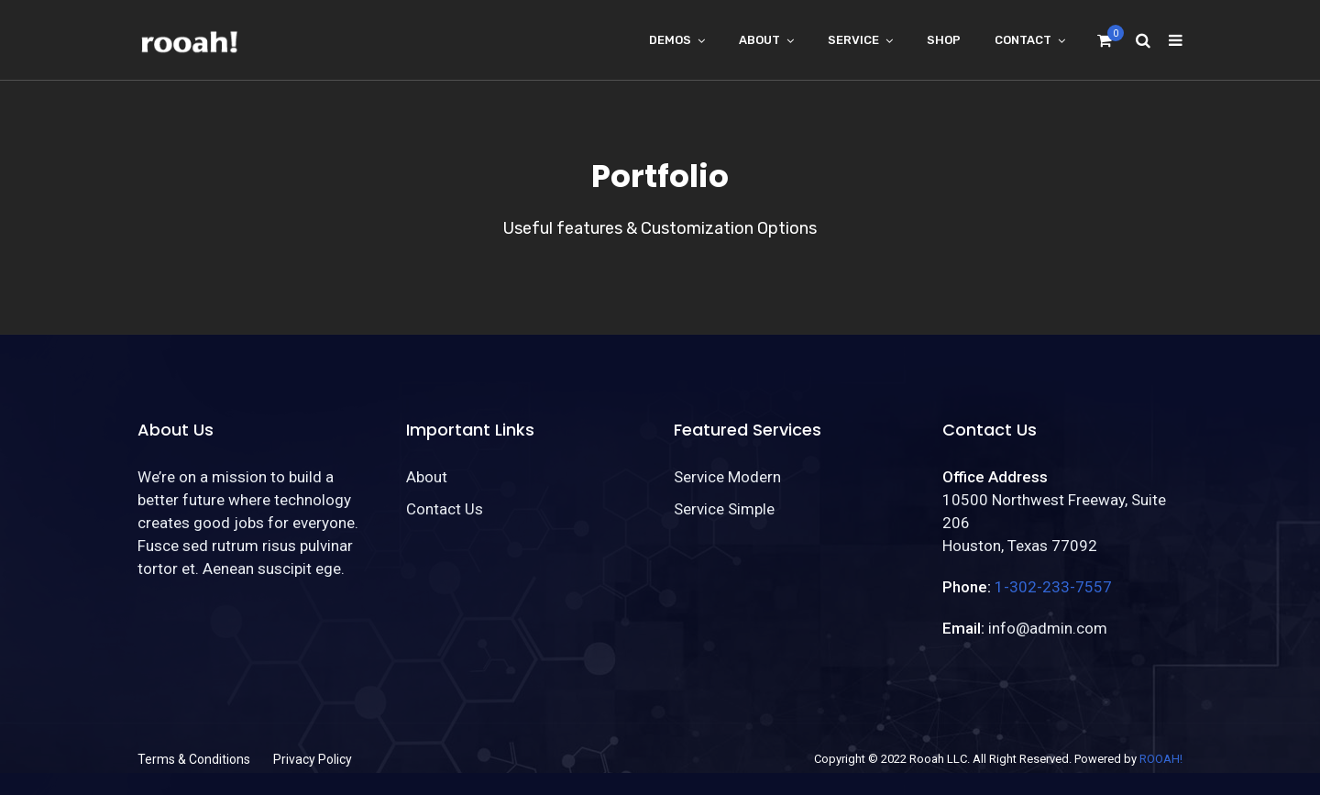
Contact (1023, 40)
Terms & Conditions (194, 759)
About (759, 40)
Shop (944, 40)
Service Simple (724, 509)
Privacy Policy (312, 759)
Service (853, 40)
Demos (670, 40)
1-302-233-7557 (1053, 587)
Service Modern (727, 477)
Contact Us (444, 509)
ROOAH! (1160, 759)
